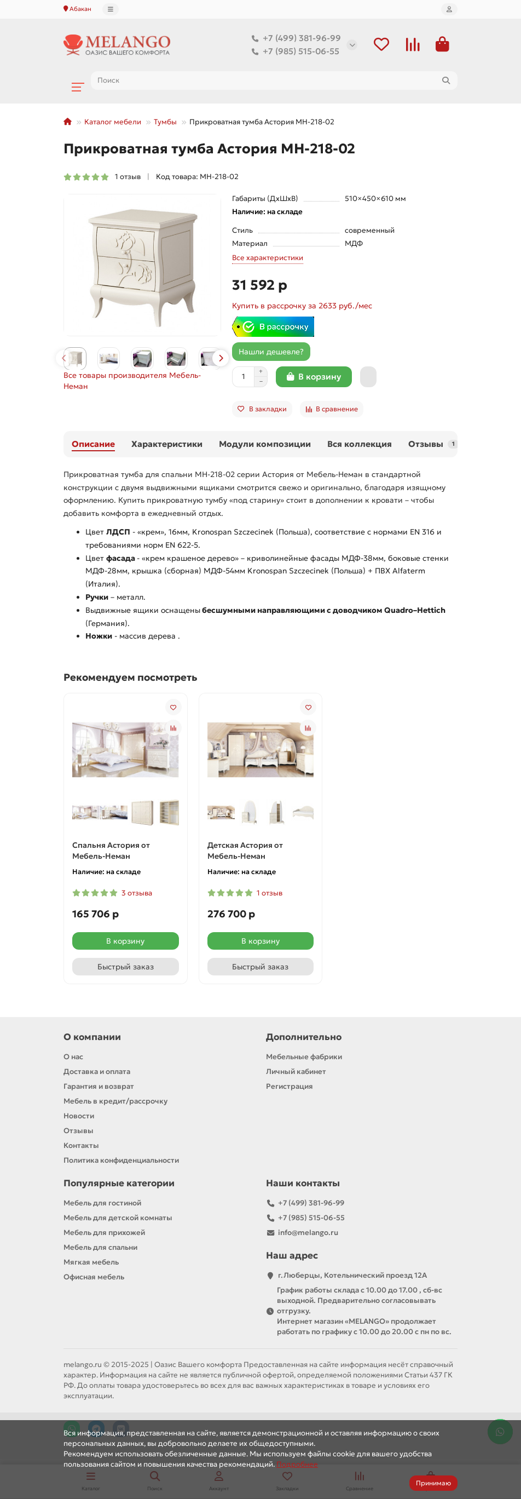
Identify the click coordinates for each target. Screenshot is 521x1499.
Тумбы (165, 122)
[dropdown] (110, 9)
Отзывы (433, 444)
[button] (64, 358)
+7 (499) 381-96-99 (294, 38)
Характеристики (166, 444)
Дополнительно (303, 1037)
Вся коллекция (359, 444)
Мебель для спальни (100, 1247)
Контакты (81, 1145)
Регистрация (289, 1086)
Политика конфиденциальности (121, 1160)
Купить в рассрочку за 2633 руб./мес (302, 306)
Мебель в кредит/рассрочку (115, 1101)
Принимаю (433, 1483)
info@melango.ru (308, 1232)
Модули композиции (265, 444)
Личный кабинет (296, 1071)
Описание (93, 444)
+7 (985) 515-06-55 (293, 51)
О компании (92, 1037)
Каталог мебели (112, 122)
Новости (78, 1116)
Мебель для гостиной (102, 1203)
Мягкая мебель (91, 1262)
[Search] (274, 80)
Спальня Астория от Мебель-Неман (111, 851)
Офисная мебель (93, 1277)
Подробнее (297, 1464)
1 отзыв (102, 176)
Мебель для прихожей (104, 1232)
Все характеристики (267, 257)
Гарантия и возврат (98, 1086)
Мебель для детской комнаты (117, 1217)
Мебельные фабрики (304, 1057)
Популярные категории (119, 1183)
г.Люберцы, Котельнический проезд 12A (352, 1275)
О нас (73, 1057)
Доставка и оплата (96, 1071)
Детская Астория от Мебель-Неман (245, 851)
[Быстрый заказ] (368, 376)
